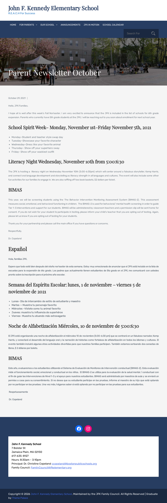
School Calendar (113, 24)
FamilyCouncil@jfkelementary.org (51, 467)
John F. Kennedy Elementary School (54, 8)
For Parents (26, 24)
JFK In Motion (91, 24)
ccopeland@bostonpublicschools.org (74, 463)
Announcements (70, 24)
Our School (47, 24)
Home (13, 24)
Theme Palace (32, 497)
